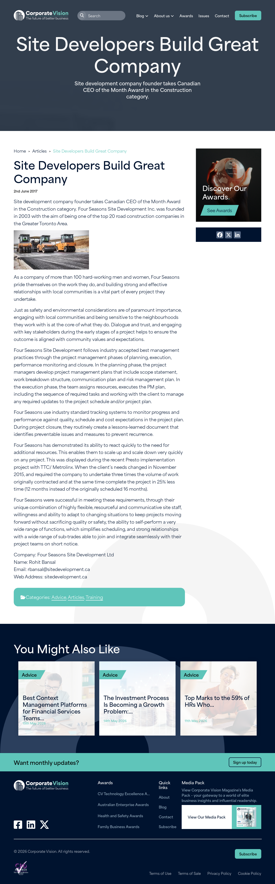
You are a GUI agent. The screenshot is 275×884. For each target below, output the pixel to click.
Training (94, 596)
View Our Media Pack (206, 817)
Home (20, 151)
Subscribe (248, 15)
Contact (222, 15)
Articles (39, 151)
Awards (186, 15)
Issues (203, 15)
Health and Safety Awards (120, 815)
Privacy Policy (219, 873)
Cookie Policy (249, 873)
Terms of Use (160, 873)
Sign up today (245, 762)
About (164, 797)
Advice (58, 596)
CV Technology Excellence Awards (125, 793)
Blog (163, 807)
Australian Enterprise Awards (123, 804)
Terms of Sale (189, 873)
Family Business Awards (118, 826)
